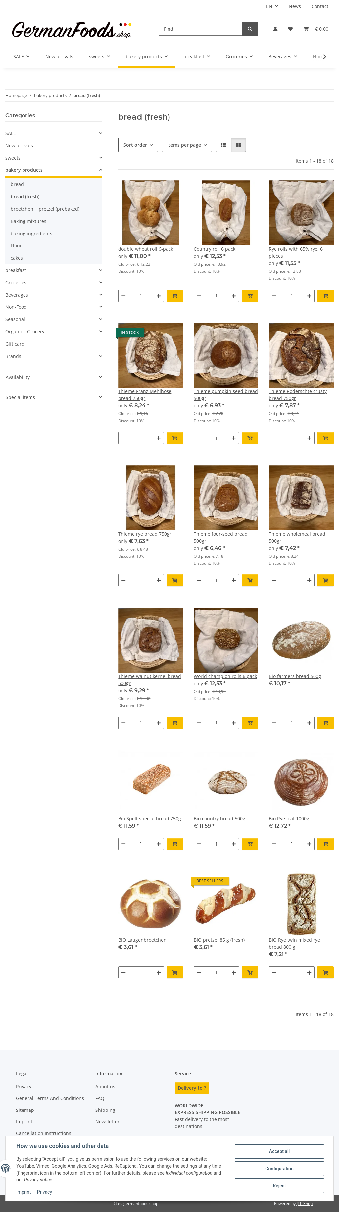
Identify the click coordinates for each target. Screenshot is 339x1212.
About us (105, 1086)
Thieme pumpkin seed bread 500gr (226, 394)
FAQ (99, 1098)
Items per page (184, 145)
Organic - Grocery (24, 331)
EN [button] (269, 6)
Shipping (105, 1110)
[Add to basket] (175, 296)
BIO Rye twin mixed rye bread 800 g (294, 943)
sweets (13, 158)
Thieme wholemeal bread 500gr (297, 537)
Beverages (16, 295)
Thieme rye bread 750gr (144, 534)
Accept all (279, 1151)
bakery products (24, 170)
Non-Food (16, 307)
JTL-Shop (305, 1203)
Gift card (14, 344)
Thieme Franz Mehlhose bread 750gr (144, 394)
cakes (17, 258)
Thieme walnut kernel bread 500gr (149, 679)
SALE (10, 133)
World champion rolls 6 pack (225, 676)
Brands (13, 356)
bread (17, 184)
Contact (320, 6)
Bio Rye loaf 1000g (289, 818)
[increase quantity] (159, 296)
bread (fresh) (25, 196)
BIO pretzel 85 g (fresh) (219, 940)
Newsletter (107, 1121)
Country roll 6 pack (214, 249)
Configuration (279, 1168)
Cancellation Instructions (43, 1133)
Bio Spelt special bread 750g (149, 818)
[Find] (201, 29)
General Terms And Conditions (50, 1098)
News (295, 6)
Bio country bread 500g (219, 818)
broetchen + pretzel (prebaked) (45, 209)
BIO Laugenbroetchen (142, 940)
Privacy (44, 1192)
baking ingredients (31, 233)
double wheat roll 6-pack (145, 249)
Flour (16, 245)
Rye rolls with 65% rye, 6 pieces (296, 252)
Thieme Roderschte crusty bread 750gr (298, 394)
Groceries (15, 282)
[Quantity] (141, 296)
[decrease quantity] (123, 296)
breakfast (15, 270)
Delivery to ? (192, 1088)
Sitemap (25, 1110)
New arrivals (19, 145)
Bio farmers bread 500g (295, 676)
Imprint (23, 1192)
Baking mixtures (28, 221)
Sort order (135, 145)
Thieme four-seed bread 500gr (221, 537)
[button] (275, 28)
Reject (279, 1185)
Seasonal (15, 319)
